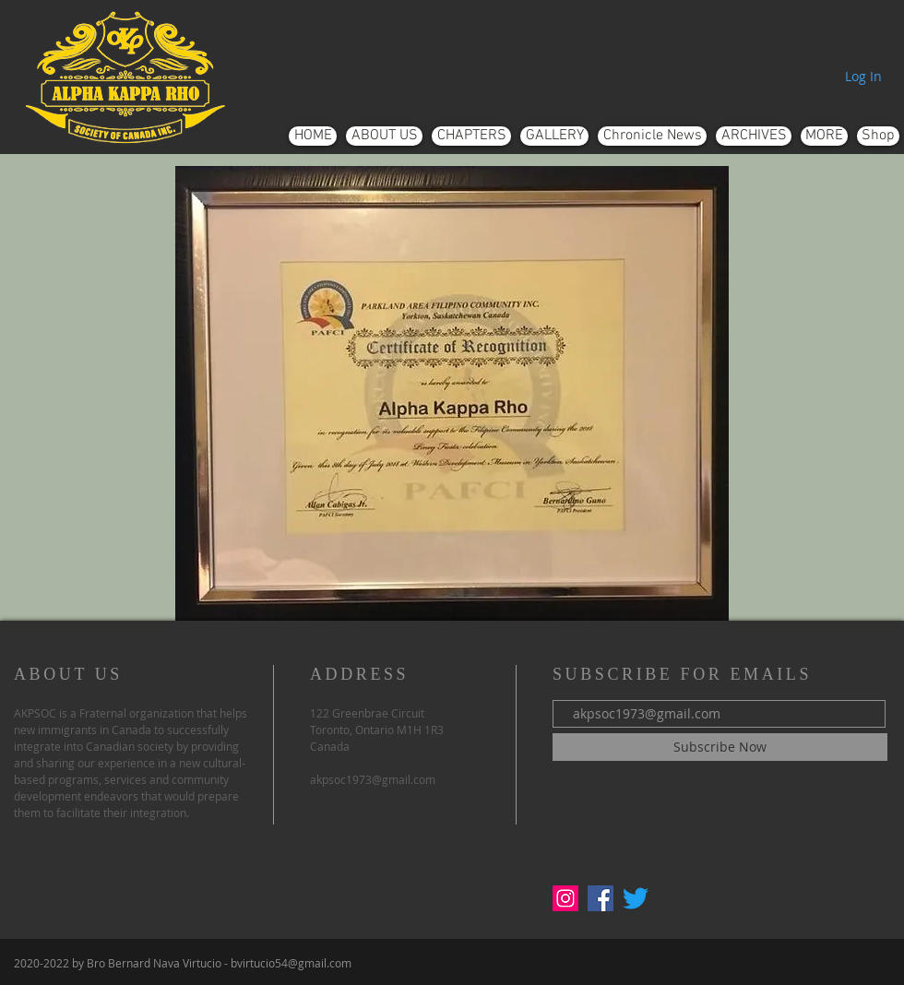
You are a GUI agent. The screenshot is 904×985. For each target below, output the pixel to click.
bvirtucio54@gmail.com (291, 962)
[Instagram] (565, 898)
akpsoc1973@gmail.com (372, 779)
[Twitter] (635, 898)
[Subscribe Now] (720, 747)
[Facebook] (600, 898)
